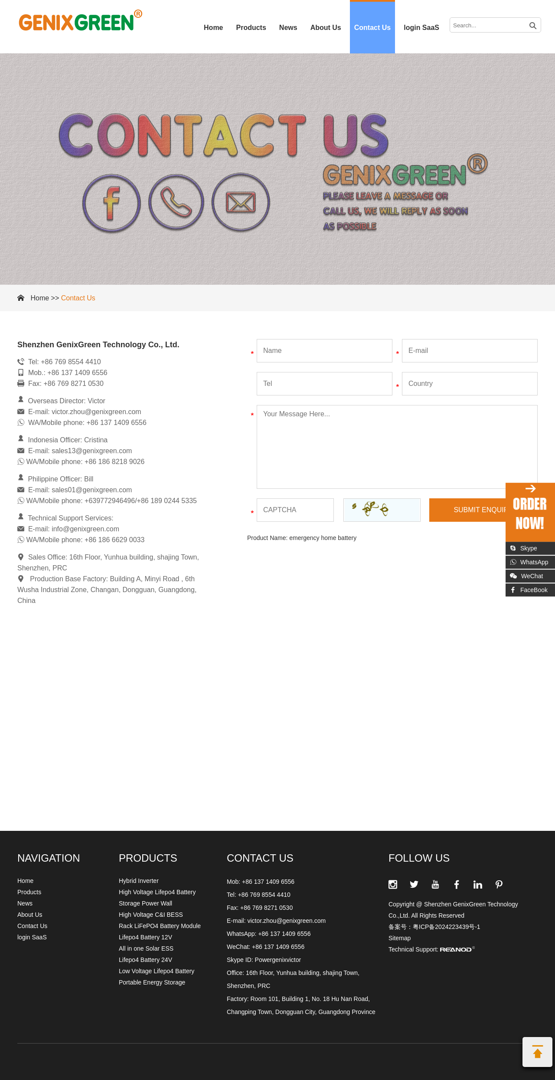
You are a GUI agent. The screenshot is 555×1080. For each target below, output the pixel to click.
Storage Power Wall (145, 903)
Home (213, 27)
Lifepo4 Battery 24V (145, 959)
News (288, 27)
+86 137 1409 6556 (284, 933)
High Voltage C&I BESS (151, 914)
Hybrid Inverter (139, 880)
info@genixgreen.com (85, 529)
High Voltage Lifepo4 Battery (157, 892)
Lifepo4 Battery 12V (145, 937)
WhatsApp (529, 562)
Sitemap (399, 938)
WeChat (526, 576)
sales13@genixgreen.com (92, 450)
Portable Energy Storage (152, 982)
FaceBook (529, 589)
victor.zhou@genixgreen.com (96, 411)
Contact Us (372, 27)
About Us (325, 27)
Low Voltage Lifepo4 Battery (156, 971)
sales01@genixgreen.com (92, 490)
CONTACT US (260, 858)
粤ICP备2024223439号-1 (446, 926)
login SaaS (421, 27)
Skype (523, 548)
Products (251, 27)
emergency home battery (322, 537)
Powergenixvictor (278, 959)
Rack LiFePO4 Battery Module (160, 925)
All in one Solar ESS (146, 948)
